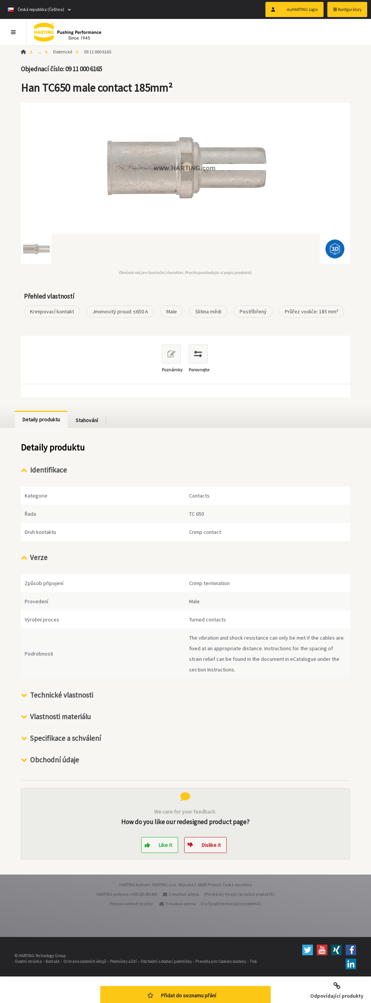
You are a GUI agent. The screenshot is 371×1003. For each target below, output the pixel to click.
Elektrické (62, 52)
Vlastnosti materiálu (60, 716)
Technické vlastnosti (61, 694)
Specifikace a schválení (65, 738)
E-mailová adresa (184, 894)
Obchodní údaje (54, 759)
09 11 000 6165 (97, 52)
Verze (38, 557)
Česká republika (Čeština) (36, 9)
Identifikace (48, 469)
